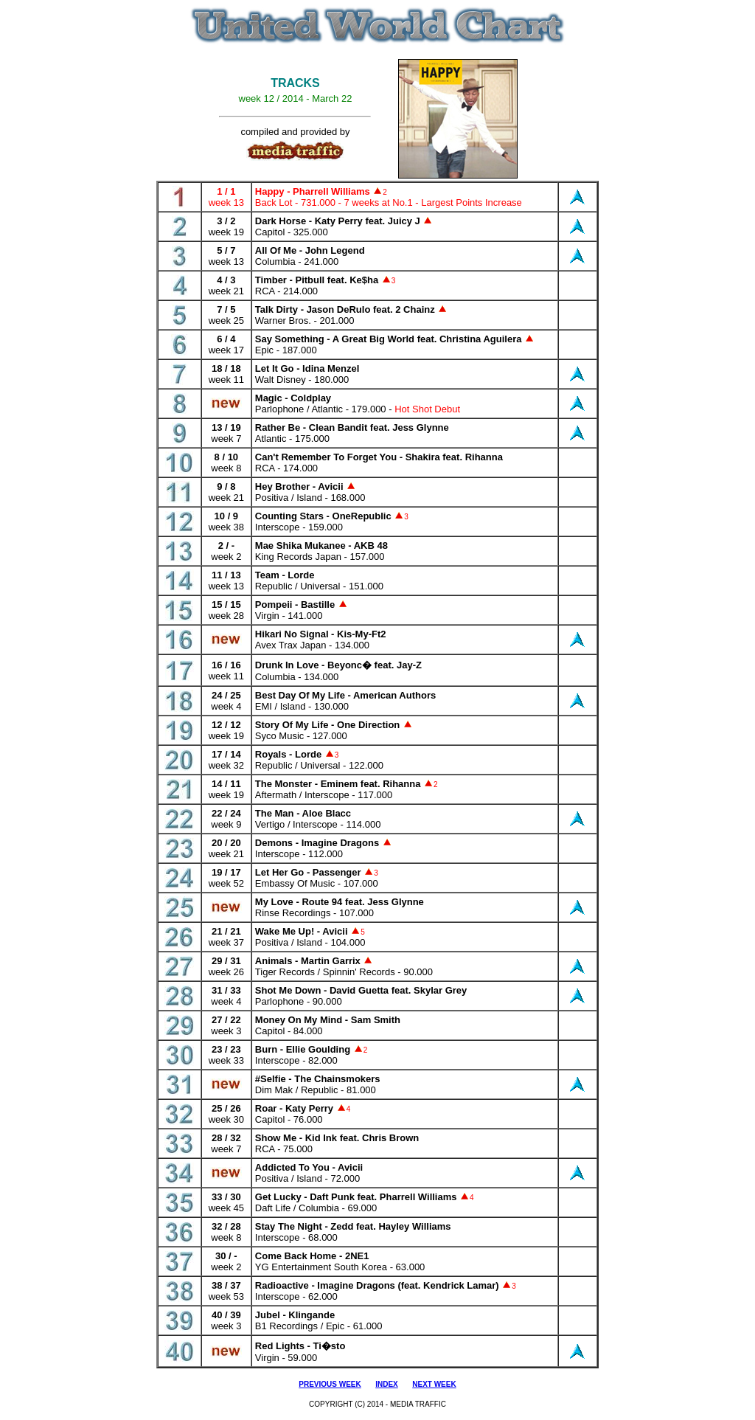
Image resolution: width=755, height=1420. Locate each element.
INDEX (386, 1384)
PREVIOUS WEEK (330, 1384)
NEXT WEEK (434, 1384)
